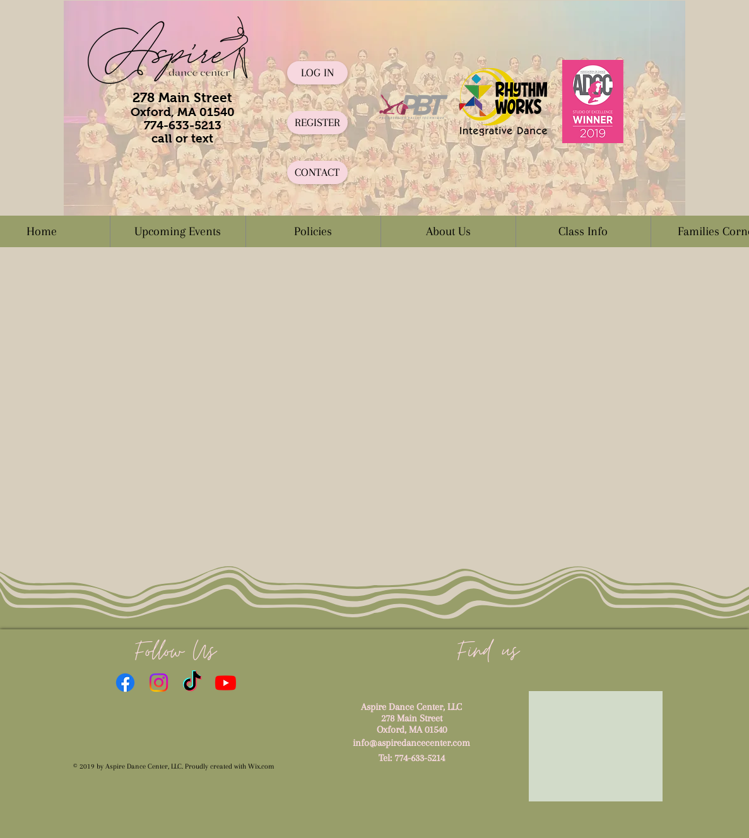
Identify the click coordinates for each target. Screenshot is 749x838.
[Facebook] (125, 682)
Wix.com (261, 766)
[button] (312, 231)
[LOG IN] (317, 72)
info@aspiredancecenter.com (411, 742)
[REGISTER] (317, 122)
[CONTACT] (317, 172)
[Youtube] (225, 682)
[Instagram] (158, 682)
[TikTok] (192, 682)
